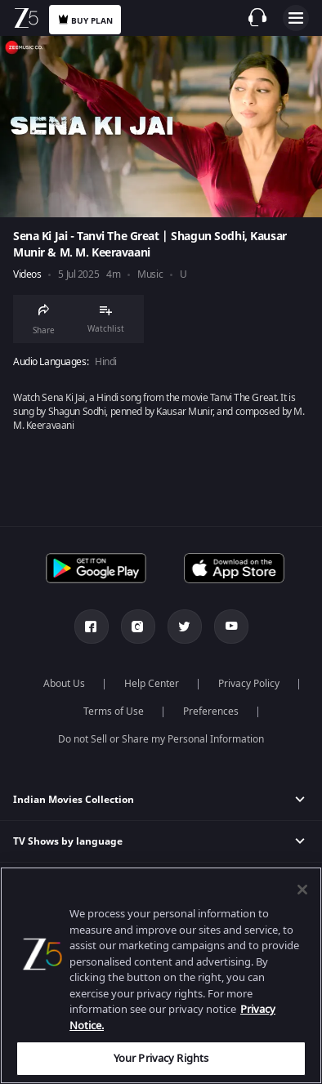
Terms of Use (113, 711)
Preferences (211, 711)
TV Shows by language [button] (68, 841)
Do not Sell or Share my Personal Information (161, 739)
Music (150, 275)
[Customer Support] (257, 17)
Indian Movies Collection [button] (73, 799)
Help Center (151, 683)
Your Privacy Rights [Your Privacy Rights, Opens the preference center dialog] (161, 1058)
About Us (64, 683)
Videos (27, 275)
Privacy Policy (249, 683)
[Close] (302, 890)
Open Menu (296, 18)
